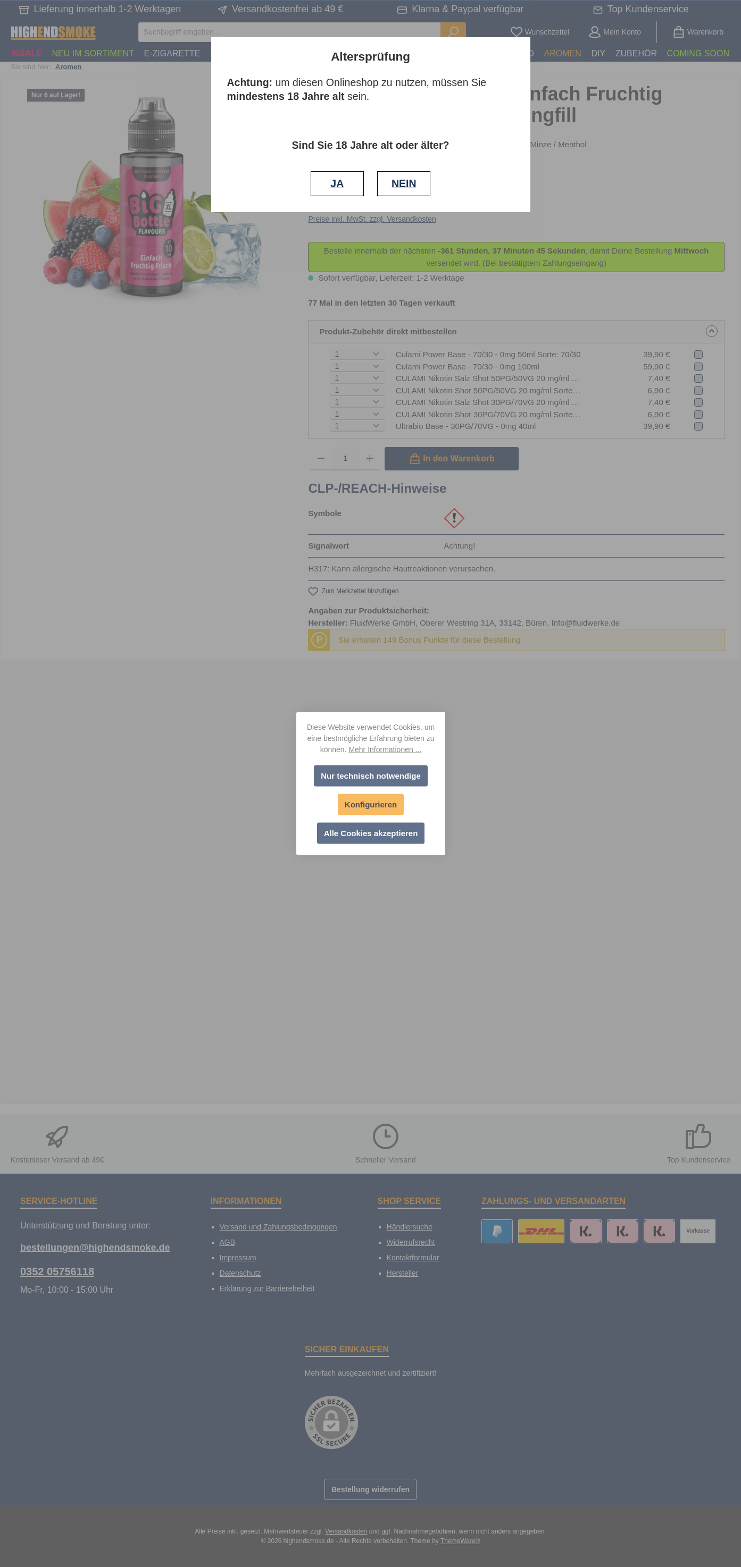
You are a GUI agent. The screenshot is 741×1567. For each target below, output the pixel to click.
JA (337, 183)
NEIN (404, 183)
